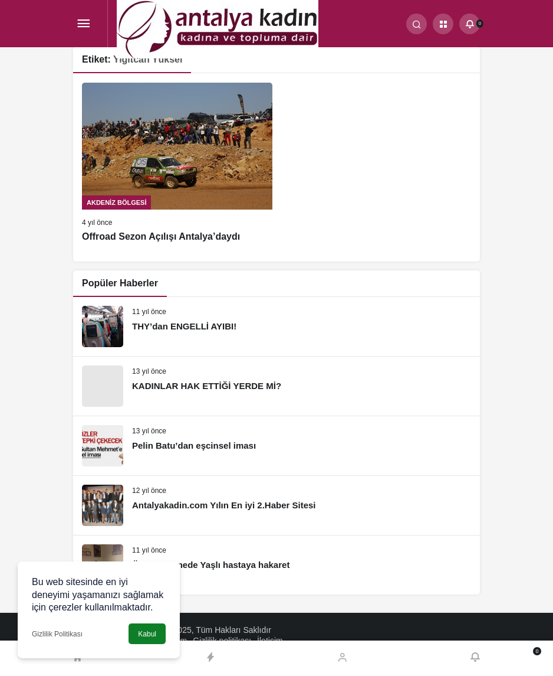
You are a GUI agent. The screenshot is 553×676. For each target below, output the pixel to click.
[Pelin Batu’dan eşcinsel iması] (276, 445)
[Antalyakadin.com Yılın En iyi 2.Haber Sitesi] (276, 505)
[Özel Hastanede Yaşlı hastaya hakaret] (276, 565)
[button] (443, 24)
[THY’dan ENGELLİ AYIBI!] (276, 326)
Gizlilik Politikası (57, 634)
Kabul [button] (147, 634)
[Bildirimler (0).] (469, 24)
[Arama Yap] (416, 24)
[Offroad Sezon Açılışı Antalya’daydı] (177, 163)
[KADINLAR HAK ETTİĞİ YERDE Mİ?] (276, 386)
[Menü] (83, 24)
